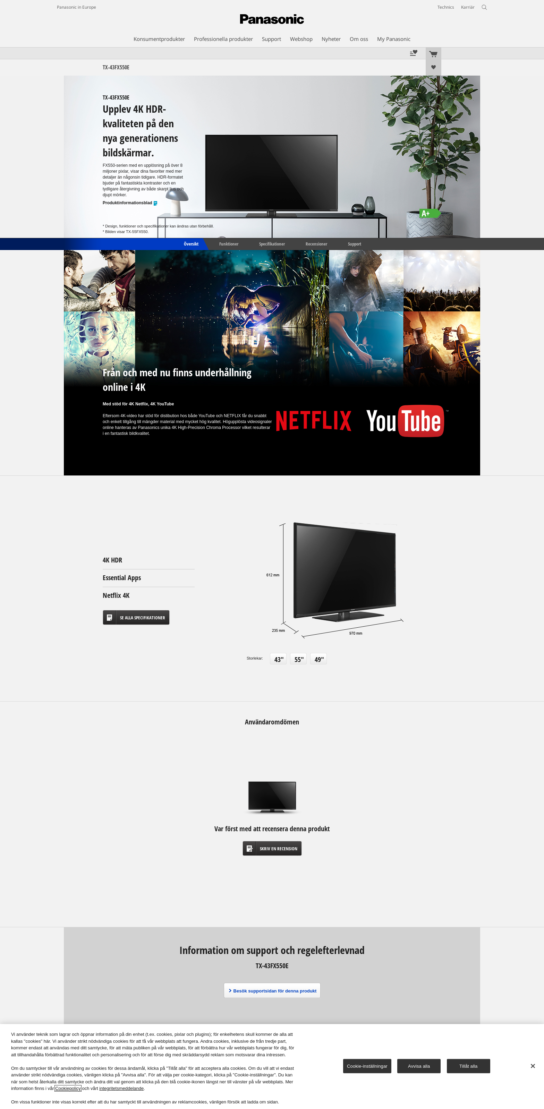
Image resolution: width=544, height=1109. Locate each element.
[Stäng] (533, 1066)
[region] (272, 1066)
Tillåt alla (468, 1065)
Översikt (190, 243)
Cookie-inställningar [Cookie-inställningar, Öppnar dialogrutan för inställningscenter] (367, 1065)
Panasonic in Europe (76, 7)
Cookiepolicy (68, 1088)
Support (354, 243)
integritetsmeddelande (121, 1088)
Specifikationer (272, 243)
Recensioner (316, 243)
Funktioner (228, 243)
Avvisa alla (419, 1065)
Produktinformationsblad (130, 203)
